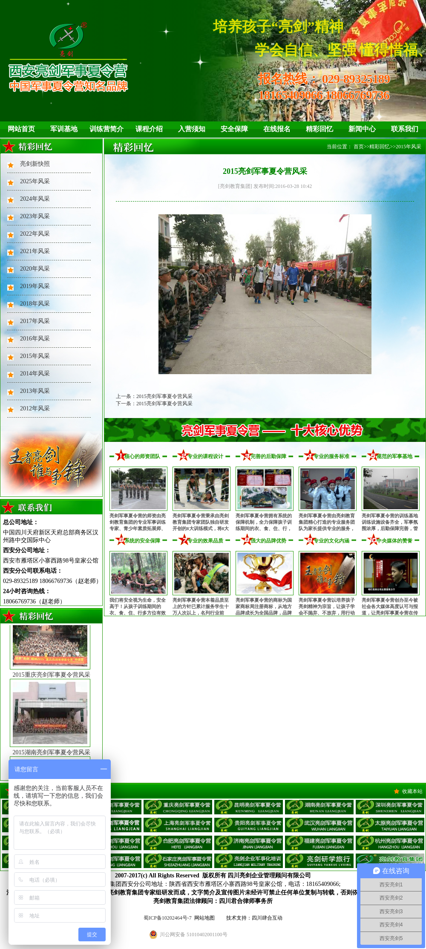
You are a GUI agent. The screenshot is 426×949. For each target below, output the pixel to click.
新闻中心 (362, 129)
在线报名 (277, 129)
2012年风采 (35, 408)
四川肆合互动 (267, 918)
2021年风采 (35, 251)
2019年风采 (35, 286)
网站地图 (204, 918)
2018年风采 (35, 303)
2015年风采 (35, 356)
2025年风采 (35, 181)
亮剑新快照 (35, 164)
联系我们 (404, 129)
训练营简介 (106, 129)
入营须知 (191, 129)
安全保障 (234, 129)
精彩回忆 (319, 129)
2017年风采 (35, 321)
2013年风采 (35, 391)
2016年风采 (35, 338)
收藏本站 (412, 791)
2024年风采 (35, 199)
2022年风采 (35, 234)
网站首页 (21, 129)
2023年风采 (35, 216)
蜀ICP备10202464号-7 (168, 918)
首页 (359, 147)
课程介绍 (149, 129)
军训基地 (64, 129)
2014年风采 (35, 373)
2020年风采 (35, 268)
